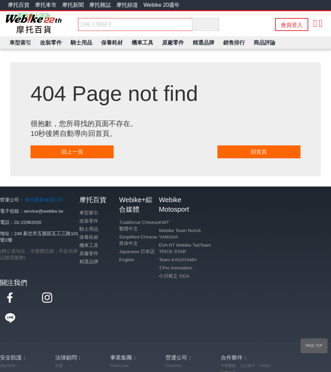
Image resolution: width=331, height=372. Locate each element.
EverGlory (174, 345)
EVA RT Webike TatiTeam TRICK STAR (185, 248)
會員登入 (292, 25)
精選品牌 (88, 261)
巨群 (59, 345)
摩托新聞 (73, 5)
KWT (164, 222)
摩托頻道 (127, 5)
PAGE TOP (314, 346)
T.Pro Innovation (175, 267)
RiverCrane (119, 345)
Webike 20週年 (161, 5)
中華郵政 (228, 345)
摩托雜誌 (100, 5)
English (126, 259)
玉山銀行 (247, 345)
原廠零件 (88, 253)
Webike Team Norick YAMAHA (180, 234)
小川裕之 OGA (174, 276)
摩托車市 (46, 5)
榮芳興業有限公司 (44, 199)
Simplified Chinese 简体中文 (138, 240)
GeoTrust (7, 345)
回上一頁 (72, 152)
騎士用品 (88, 229)
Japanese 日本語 (137, 251)
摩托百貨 (19, 5)
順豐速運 (228, 352)
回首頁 (259, 152)
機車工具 (88, 245)
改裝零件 (88, 221)
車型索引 (88, 212)
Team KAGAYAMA (177, 259)
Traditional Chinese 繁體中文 (139, 225)
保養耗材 (88, 237)
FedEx (265, 345)
